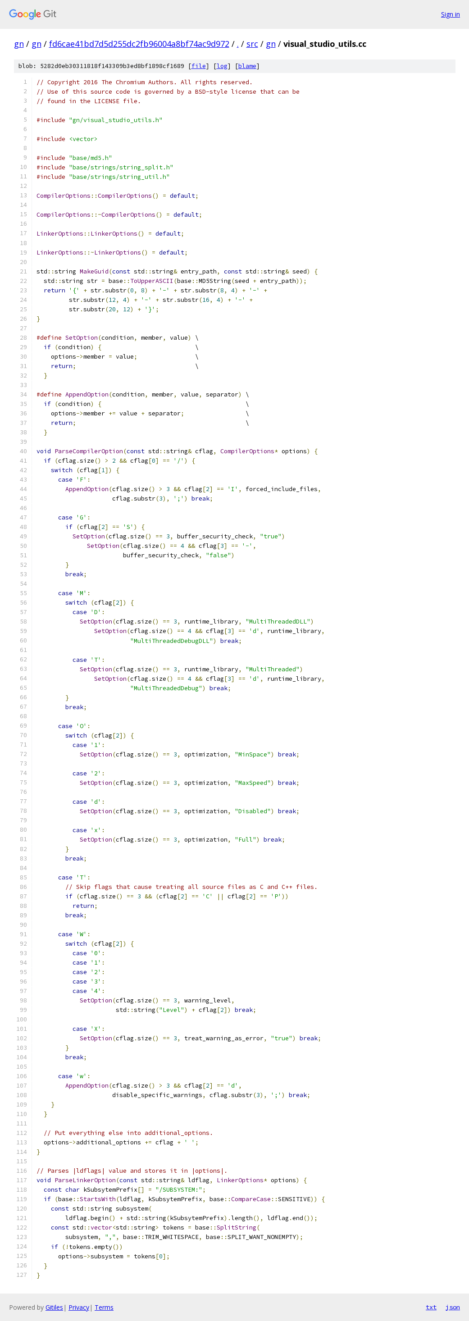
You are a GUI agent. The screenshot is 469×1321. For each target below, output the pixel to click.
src (252, 43)
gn (19, 43)
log (222, 66)
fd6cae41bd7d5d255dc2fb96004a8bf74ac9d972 (139, 43)
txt (431, 1307)
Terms (104, 1307)
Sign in (450, 14)
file (198, 66)
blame (247, 66)
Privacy (78, 1307)
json (453, 1307)
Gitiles (54, 1307)
